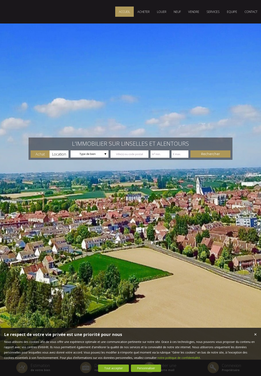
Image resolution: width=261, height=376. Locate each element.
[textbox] (129, 154)
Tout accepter (113, 368)
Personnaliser (146, 368)
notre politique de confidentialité (178, 358)
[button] (40, 154)
